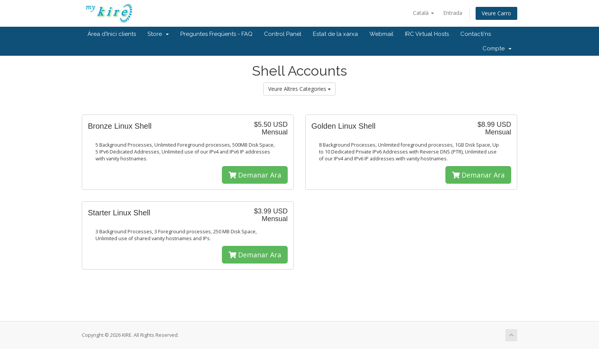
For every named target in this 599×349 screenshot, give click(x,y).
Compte (497, 48)
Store (158, 34)
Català (423, 12)
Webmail (381, 34)
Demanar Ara (254, 174)
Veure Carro (496, 13)
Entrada (452, 12)
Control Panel (282, 34)
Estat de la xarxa (335, 34)
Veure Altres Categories (299, 88)
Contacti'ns (475, 34)
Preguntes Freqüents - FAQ (216, 34)
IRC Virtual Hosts (427, 34)
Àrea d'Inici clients (111, 34)
